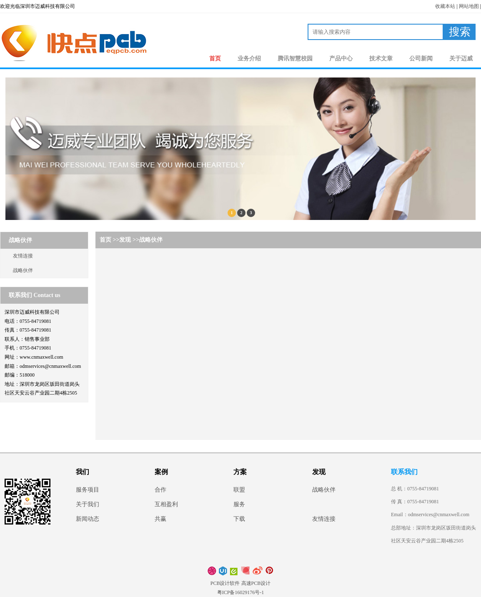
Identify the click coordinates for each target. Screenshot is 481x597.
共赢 (160, 519)
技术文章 (381, 58)
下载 (239, 519)
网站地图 (469, 6)
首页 (215, 58)
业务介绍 (249, 58)
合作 (160, 490)
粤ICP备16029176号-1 (240, 592)
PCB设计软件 (225, 583)
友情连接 (23, 256)
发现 (125, 240)
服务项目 (87, 490)
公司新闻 (421, 58)
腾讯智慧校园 (295, 58)
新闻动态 (87, 519)
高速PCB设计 (256, 583)
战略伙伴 (23, 270)
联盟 (239, 490)
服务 (239, 504)
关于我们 (87, 504)
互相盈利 (166, 504)
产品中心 (341, 58)
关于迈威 (461, 58)
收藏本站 (445, 6)
